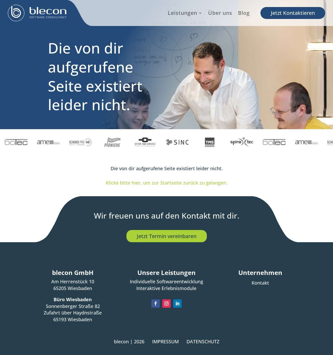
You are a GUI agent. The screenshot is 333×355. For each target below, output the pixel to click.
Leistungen (182, 13)
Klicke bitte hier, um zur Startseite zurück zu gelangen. (166, 183)
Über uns (220, 13)
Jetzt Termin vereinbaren (166, 236)
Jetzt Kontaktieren (293, 12)
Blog (244, 13)
